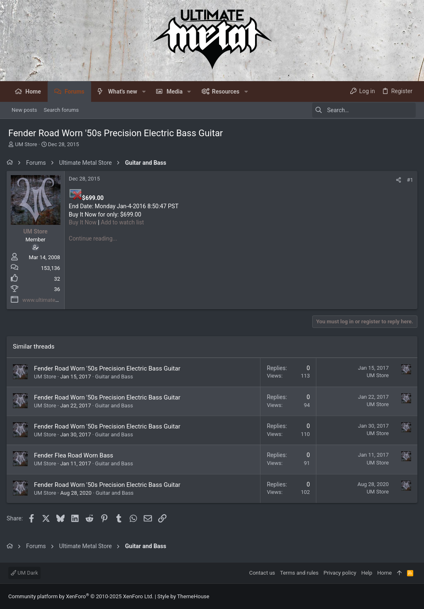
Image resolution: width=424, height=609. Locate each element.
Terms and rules (299, 573)
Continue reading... (94, 238)
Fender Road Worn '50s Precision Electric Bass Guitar (109, 368)
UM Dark (24, 573)
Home (384, 573)
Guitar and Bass (115, 376)
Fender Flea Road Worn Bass (75, 455)
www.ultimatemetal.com (53, 300)
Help (366, 573)
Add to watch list (123, 222)
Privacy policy (339, 573)
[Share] (396, 180)
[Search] (364, 110)
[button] (143, 91)
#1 (408, 180)
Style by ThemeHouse (183, 596)
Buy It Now (84, 222)
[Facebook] (412, 596)
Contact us (262, 573)
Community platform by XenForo (80, 596)
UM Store (26, 144)
